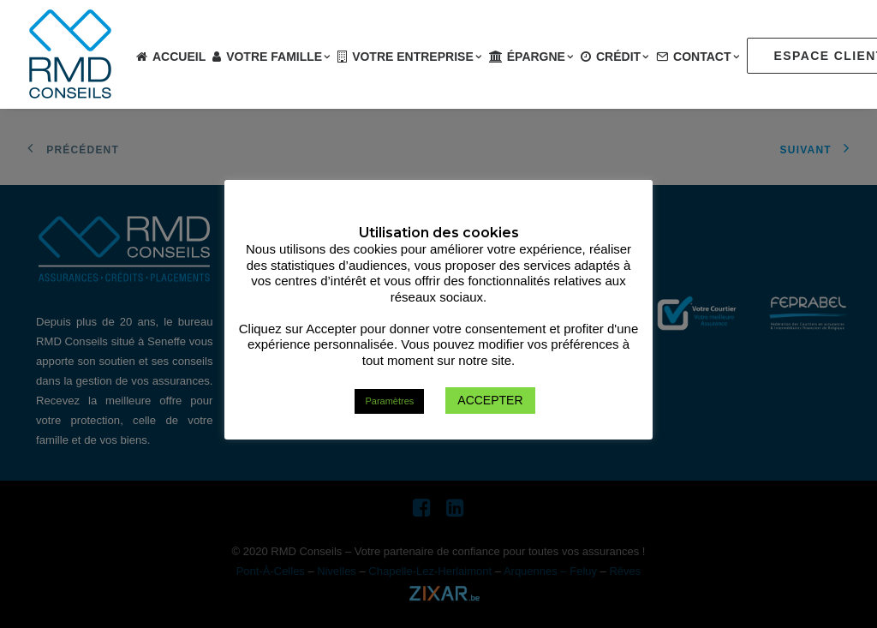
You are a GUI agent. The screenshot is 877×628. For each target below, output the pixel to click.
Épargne (540, 56)
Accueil (179, 56)
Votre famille (278, 56)
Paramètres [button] (389, 401)
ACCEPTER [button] (489, 400)
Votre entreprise (417, 56)
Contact (706, 56)
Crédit (622, 56)
